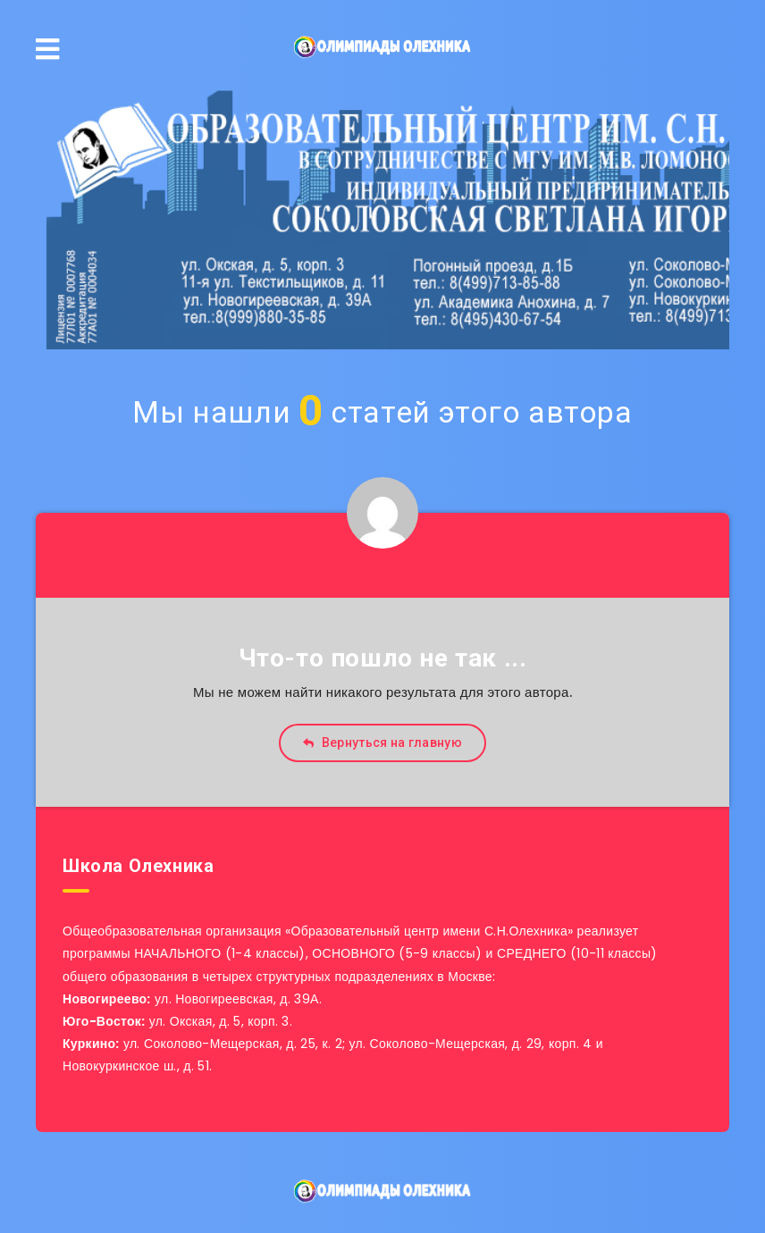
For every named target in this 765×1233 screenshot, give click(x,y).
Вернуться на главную (382, 742)
